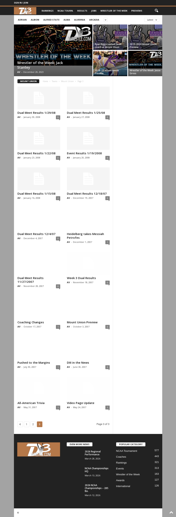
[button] (156, 10)
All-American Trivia (31, 403)
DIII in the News (78, 362)
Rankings (48, 10)
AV (18, 71)
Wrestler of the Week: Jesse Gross (145, 72)
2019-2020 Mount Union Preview (143, 45)
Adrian (22, 19)
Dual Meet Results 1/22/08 (36, 153)
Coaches (121, 456)
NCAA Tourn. (65, 10)
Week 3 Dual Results (81, 278)
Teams (54, 81)
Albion (35, 19)
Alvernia (79, 19)
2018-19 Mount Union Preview (107, 72)
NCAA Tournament (126, 450)
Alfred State (51, 19)
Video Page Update (80, 403)
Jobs (94, 10)
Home (45, 81)
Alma (67, 19)
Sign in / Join (21, 2)
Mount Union (67, 81)
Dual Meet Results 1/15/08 (36, 193)
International (123, 486)
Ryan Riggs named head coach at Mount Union (108, 45)
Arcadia (94, 19)
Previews (136, 10)
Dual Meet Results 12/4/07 (36, 234)
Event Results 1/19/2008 (84, 153)
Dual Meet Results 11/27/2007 (30, 280)
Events (120, 468)
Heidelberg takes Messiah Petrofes (85, 236)
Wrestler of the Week (113, 10)
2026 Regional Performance (93, 453)
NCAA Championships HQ (97, 470)
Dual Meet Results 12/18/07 (87, 193)
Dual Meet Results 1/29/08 (36, 113)
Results (82, 10)
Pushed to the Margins (33, 362)
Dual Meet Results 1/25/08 (86, 113)
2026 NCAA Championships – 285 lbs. (96, 488)
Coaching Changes (30, 322)
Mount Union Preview (82, 322)
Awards (120, 480)
